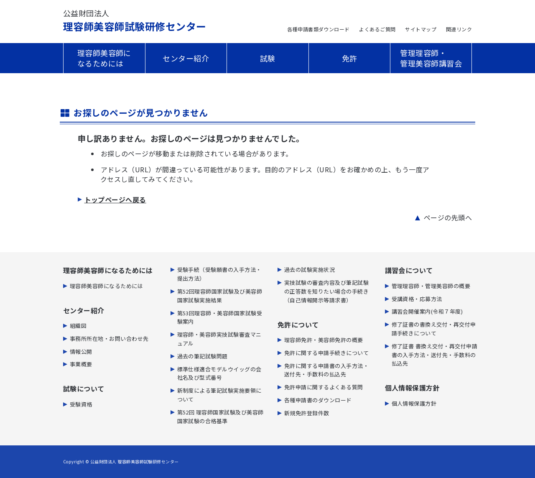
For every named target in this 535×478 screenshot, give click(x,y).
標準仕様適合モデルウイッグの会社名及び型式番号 (219, 373)
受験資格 (81, 404)
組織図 (78, 326)
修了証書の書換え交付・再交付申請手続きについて (434, 328)
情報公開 (81, 351)
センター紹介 (186, 58)
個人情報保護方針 (414, 403)
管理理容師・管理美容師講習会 (431, 58)
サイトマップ (420, 29)
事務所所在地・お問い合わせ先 (109, 339)
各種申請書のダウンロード (318, 400)
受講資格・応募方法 (417, 299)
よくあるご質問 (377, 29)
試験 (267, 58)
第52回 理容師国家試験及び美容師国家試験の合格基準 (220, 416)
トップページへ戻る (115, 199)
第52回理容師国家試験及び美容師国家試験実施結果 (219, 295)
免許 (349, 58)
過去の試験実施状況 (309, 270)
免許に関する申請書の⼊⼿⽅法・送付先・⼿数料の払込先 (326, 370)
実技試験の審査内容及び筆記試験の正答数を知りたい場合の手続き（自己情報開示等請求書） (326, 291)
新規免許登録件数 (306, 413)
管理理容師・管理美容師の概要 (431, 286)
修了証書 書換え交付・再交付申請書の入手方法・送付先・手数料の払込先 (435, 355)
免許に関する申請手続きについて (326, 353)
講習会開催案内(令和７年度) (427, 311)
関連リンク (459, 29)
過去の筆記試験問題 (202, 356)
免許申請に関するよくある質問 (323, 387)
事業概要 (81, 364)
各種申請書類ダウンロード (318, 29)
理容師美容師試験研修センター (134, 20)
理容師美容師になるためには (104, 58)
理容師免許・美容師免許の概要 (323, 340)
